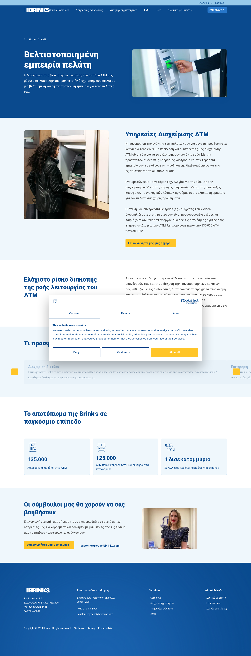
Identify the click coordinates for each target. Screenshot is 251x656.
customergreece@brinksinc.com (95, 614)
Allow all (174, 352)
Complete (155, 597)
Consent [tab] (74, 313)
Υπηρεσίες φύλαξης (161, 608)
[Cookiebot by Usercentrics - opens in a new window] (183, 301)
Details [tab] (125, 313)
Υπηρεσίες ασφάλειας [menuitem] (89, 10)
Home (32, 39)
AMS (43, 39)
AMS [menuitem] (147, 10)
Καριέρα (219, 3)
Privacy (91, 628)
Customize (125, 352)
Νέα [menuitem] (159, 10)
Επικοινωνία (216, 10)
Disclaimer (79, 628)
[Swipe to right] (236, 371)
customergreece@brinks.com (100, 545)
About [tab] (176, 313)
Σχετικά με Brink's (216, 597)
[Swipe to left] (14, 371)
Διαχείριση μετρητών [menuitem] (123, 10)
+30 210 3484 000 (88, 608)
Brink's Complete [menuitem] (59, 10)
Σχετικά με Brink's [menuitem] (179, 10)
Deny (76, 352)
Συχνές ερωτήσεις (216, 608)
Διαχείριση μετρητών (162, 603)
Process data (105, 628)
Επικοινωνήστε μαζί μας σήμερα (149, 243)
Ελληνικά (204, 3)
